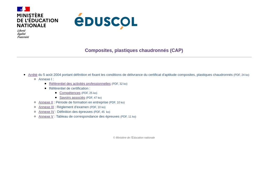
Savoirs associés (72, 97)
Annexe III (46, 107)
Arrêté (32, 75)
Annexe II (45, 102)
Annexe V (45, 116)
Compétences (69, 93)
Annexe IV (46, 112)
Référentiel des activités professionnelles (80, 84)
